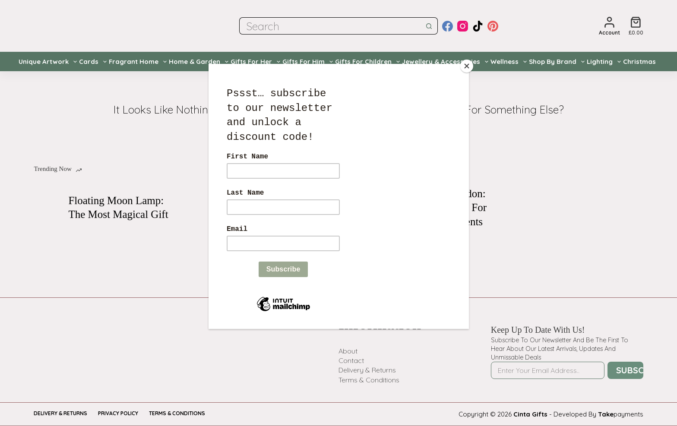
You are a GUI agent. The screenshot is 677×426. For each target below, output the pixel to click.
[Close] (466, 66)
